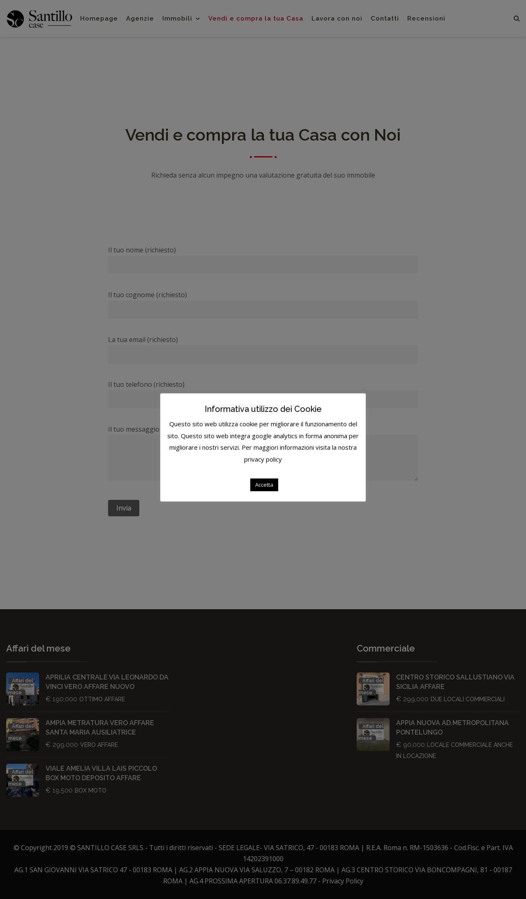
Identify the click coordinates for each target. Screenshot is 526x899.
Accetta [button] (264, 484)
